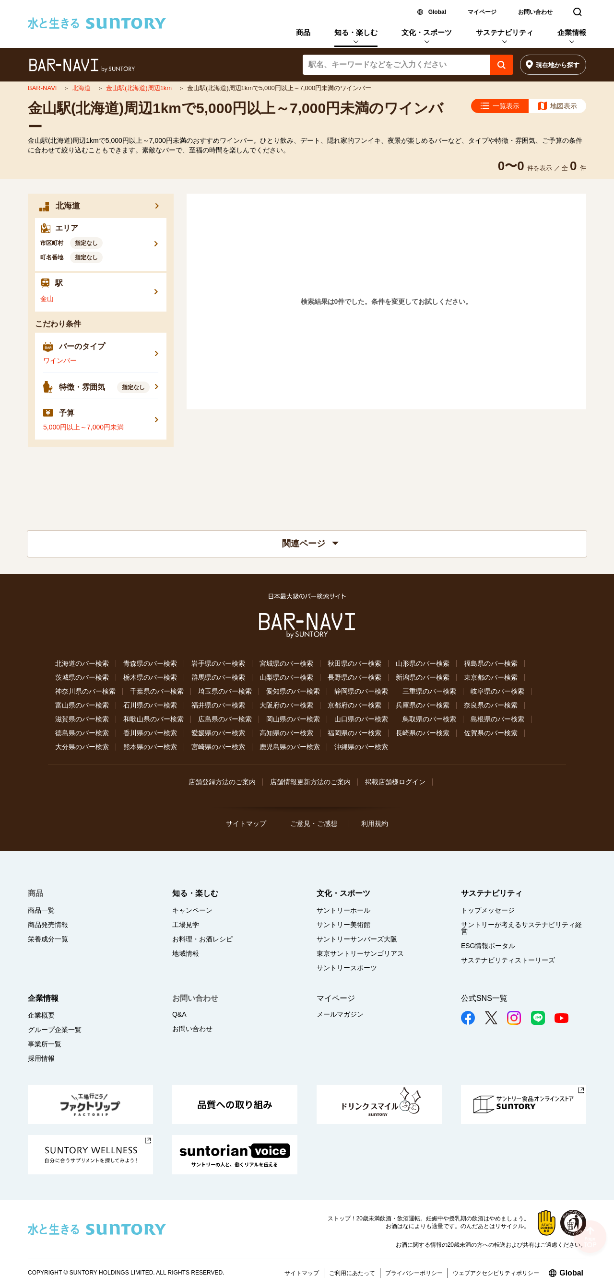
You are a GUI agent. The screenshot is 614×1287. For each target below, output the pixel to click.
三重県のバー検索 (429, 691)
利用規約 (374, 823)
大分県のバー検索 (82, 747)
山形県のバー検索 (422, 663)
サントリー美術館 (343, 924)
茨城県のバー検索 (82, 677)
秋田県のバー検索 (354, 663)
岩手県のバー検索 (218, 663)
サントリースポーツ (347, 968)
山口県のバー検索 (361, 719)
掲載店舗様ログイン (395, 782)
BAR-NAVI (43, 88)
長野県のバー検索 (354, 677)
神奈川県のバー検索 (85, 691)
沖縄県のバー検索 (361, 747)
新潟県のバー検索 (422, 677)
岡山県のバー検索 (293, 719)
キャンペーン (192, 910)
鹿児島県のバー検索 (290, 747)
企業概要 (41, 1015)
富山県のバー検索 (82, 705)
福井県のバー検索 (218, 705)
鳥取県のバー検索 (429, 719)
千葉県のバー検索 (157, 691)
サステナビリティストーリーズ (508, 960)
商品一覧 (41, 910)
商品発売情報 (48, 924)
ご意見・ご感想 (313, 823)
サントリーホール (343, 910)
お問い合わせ (535, 12)
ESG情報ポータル (488, 946)
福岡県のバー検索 (354, 733)
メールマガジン (340, 1014)
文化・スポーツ (426, 32)
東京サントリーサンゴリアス (360, 953)
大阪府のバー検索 (286, 705)
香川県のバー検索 (150, 733)
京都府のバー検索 (354, 705)
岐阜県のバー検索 (497, 691)
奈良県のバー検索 (491, 705)
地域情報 (185, 953)
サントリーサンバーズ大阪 (357, 939)
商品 (303, 32)
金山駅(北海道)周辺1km (140, 88)
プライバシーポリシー (414, 1273)
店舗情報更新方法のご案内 (310, 782)
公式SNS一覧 (484, 998)
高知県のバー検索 (286, 733)
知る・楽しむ (356, 32)
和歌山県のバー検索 (153, 719)
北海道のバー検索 (82, 663)
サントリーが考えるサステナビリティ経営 (521, 928)
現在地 (557, 65)
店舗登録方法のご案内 (222, 782)
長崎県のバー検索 (422, 733)
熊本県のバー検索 (150, 747)
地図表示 (563, 106)
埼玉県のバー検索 (225, 691)
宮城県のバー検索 (286, 663)
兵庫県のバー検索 (422, 705)
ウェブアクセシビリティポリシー (496, 1273)
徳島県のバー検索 (82, 733)
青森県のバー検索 (150, 663)
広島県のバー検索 (225, 719)
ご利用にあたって (352, 1273)
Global (437, 12)
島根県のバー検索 (497, 719)
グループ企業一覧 (55, 1029)
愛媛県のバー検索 (218, 733)
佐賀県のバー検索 (491, 733)
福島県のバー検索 (491, 663)
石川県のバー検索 (150, 705)
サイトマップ (246, 823)
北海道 (82, 88)
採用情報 (41, 1058)
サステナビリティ (504, 32)
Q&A (179, 1014)
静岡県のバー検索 (361, 691)
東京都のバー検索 (491, 677)
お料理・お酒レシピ (202, 939)
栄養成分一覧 (48, 939)
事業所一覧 (44, 1044)
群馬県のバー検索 (218, 677)
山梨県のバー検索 (286, 677)
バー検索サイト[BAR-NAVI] (82, 65)
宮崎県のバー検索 (218, 747)
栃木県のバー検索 (150, 677)
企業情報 (571, 32)
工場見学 (185, 924)
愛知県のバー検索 (293, 691)
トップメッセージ (488, 910)
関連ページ (310, 543)
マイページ (482, 12)
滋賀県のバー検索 (82, 719)
